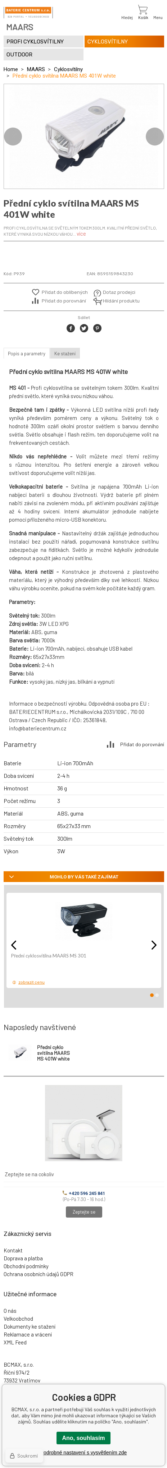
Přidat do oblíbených (65, 292)
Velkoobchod (18, 1318)
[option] (84, 136)
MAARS (36, 69)
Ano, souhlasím (83, 1438)
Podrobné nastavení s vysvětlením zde (83, 1452)
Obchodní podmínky (26, 1266)
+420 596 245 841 (84, 1193)
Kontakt (13, 1250)
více (81, 233)
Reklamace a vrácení (28, 1334)
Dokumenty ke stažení (29, 1326)
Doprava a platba (23, 1258)
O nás (10, 1310)
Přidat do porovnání (64, 301)
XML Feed (15, 1342)
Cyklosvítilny (68, 69)
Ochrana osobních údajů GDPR (38, 1274)
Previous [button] (13, 137)
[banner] (28, 12)
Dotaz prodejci (119, 292)
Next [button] (155, 137)
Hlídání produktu (120, 301)
